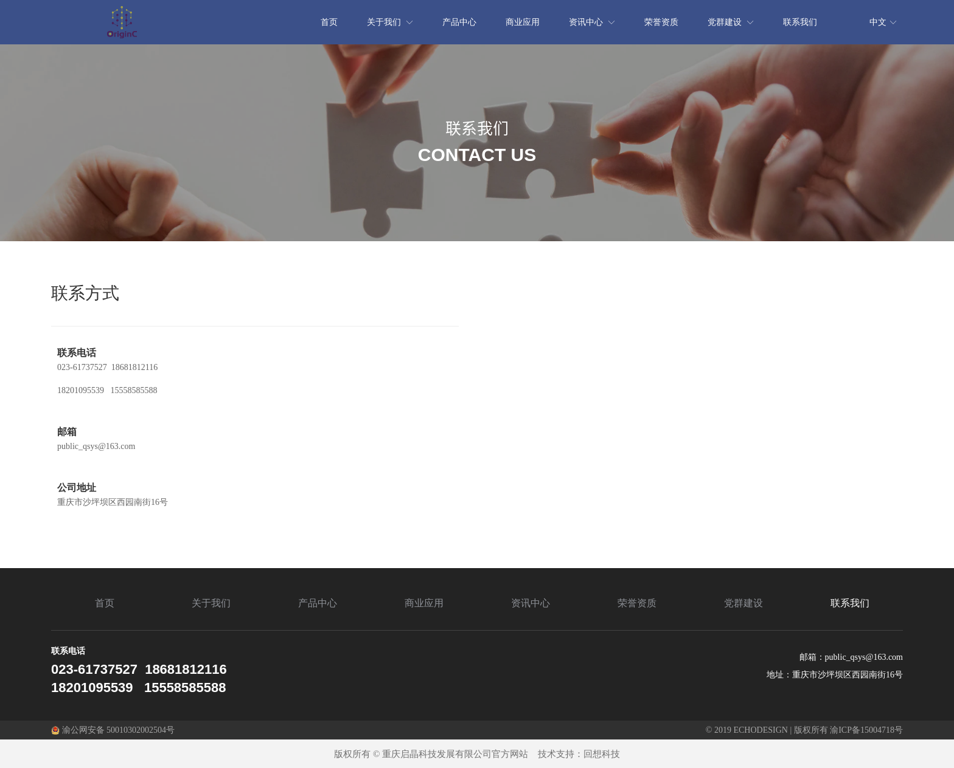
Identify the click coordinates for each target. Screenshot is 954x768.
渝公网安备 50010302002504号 (113, 730)
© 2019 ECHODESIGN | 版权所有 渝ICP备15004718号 (804, 730)
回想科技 (601, 754)
